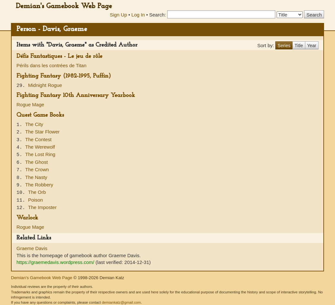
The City (34, 124)
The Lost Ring (40, 154)
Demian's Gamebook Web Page (64, 6)
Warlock (27, 218)
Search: (157, 14)
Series (284, 45)
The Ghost (36, 162)
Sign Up (118, 14)
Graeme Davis (31, 248)
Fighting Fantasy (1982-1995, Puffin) (63, 76)
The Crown (37, 169)
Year (311, 45)
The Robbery (39, 184)
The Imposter (42, 207)
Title (299, 45)
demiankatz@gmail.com (121, 302)
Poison (35, 200)
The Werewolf (40, 147)
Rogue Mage (30, 104)
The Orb (37, 192)
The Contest (38, 139)
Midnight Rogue (45, 85)
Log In (138, 14)
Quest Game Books (40, 115)
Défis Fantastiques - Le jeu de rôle (59, 56)
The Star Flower (42, 131)
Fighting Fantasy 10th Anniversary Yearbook (75, 95)
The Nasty (36, 177)
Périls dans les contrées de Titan (51, 65)
